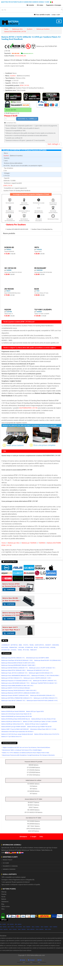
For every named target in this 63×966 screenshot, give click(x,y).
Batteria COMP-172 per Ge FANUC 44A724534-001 (15, 729)
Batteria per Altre (17, 29)
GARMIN (9, 270)
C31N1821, (14, 650)
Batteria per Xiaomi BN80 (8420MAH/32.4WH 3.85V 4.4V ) (17, 685)
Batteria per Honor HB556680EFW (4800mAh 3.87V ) (15, 675)
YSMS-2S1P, (33, 650)
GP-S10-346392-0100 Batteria (33, 812)
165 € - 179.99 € (13, 929)
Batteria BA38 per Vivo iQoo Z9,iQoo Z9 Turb (43, 719)
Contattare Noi (11, 123)
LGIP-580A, (21, 647)
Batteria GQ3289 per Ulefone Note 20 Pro (12, 724)
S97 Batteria (33, 793)
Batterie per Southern (43, 29)
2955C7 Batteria (33, 807)
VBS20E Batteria (33, 765)
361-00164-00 (10, 268)
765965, (20, 650)
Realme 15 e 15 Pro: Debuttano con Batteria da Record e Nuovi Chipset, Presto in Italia (25, 752)
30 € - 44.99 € (18, 924)
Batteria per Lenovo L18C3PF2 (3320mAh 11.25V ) (37, 678)
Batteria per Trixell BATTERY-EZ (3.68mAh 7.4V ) (44, 683)
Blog (2, 904)
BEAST (8, 291)
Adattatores (4, 901)
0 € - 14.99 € (3, 924)
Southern (29, 29)
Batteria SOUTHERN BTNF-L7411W (15, 31)
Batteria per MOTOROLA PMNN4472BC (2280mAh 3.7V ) (16, 698)
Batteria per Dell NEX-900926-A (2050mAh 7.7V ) (14, 668)
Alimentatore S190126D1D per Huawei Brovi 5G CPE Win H (17, 731)
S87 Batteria (33, 788)
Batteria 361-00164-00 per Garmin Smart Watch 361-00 (16, 714)
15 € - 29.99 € (10, 924)
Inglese (27, 962)
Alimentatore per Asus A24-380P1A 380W (37, 658)
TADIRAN (39, 311)
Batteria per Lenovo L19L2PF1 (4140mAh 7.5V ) (42, 668)
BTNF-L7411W (24, 85)
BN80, (20, 645)
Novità (3, 896)
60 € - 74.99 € (11, 926)
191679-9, (25, 645)
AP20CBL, (53, 647)
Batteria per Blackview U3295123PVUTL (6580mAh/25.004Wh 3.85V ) (20, 693)
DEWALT (9, 249)
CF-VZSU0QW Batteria (33, 772)
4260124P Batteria (33, 831)
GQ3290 (7, 309)
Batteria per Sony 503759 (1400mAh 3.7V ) (13, 658)
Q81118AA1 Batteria (33, 826)
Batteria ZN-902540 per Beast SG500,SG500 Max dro (15, 719)
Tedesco (35, 962)
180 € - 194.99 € (22, 929)
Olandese (43, 962)
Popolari (3, 894)
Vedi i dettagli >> (53, 144)
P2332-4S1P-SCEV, (44, 647)
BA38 (36, 289)
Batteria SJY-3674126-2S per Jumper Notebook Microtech (17, 734)
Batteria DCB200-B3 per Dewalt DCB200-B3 (13, 711)
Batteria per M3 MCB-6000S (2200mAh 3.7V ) (42, 695)
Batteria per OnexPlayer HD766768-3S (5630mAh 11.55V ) (17, 660)
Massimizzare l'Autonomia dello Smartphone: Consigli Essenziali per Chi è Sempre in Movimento (28, 755)
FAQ (40, 960)
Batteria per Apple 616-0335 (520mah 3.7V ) (41, 673)
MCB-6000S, (55, 645)
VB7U (36, 247)
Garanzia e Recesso (9, 869)
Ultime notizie (5, 906)
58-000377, (48, 645)
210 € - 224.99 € (39, 929)
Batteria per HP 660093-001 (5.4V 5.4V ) (38, 670)
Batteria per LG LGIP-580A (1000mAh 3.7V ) (45, 698)
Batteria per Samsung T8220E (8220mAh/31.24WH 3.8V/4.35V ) (18, 690)
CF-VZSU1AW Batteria (33, 775)
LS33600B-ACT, (5, 645)
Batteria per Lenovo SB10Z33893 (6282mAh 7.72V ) (15, 683)
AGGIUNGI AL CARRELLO (27, 119)
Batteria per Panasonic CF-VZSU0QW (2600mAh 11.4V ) (16, 680)
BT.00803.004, (29, 647)
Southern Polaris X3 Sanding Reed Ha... (42, 229)
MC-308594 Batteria (33, 810)
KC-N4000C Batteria (33, 784)
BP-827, (36, 647)
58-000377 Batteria (33, 802)
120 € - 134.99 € (44, 926)
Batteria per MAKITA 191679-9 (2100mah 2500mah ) (15, 688)
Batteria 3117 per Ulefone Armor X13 (11, 736)
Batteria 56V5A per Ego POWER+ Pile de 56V (39, 726)
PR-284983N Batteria (33, 824)
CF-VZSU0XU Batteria (33, 770)
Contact (31, 960)
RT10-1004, (26, 650)
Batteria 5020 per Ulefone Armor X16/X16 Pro (46, 734)
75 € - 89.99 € (19, 926)
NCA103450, (4, 647)
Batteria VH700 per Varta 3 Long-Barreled (36, 724)
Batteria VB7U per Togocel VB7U (35, 711)
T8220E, (31, 645)
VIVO (37, 291)
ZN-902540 (9, 289)
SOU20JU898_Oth (20, 56)
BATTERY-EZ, (14, 645)
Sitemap (3, 892)
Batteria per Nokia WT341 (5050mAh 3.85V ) (13, 670)
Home (6, 29)
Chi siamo (40, 5)
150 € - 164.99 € (4, 929)
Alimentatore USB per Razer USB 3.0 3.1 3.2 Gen (43, 729)
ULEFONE (9, 311)
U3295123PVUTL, (39, 645)
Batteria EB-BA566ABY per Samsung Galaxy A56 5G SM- (16, 716)
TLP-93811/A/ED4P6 (43, 309)
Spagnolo (19, 962)
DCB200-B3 (9, 247)
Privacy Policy (7, 859)
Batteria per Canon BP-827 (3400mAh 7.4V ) (13, 700)
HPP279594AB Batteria (33, 828)
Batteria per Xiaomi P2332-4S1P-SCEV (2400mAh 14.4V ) (42, 700)
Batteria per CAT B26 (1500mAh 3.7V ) (11, 678)
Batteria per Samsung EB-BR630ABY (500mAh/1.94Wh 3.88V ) (18, 665)
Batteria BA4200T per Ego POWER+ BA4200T (13, 726)
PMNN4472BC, (13, 647)
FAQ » (3, 909)
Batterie (3, 899)
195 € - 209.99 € (31, 929)
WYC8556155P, (5, 650)
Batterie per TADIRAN (29, 543)
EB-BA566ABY (40, 268)
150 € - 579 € (48, 929)
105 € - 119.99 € (35, 926)
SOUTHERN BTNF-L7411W (28, 408)
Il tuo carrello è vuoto (43, 15)
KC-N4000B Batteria (33, 791)
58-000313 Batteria (33, 805)
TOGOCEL (39, 249)
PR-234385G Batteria (33, 821)
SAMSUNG (39, 270)
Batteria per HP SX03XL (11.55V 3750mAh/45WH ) (45, 675)
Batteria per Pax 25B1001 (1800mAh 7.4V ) (44, 680)
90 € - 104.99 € (26, 926)
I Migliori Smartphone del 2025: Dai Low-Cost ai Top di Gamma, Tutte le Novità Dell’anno (26, 747)
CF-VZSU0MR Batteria (33, 767)
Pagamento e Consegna (53, 5)
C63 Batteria (33, 786)
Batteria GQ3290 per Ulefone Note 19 (11, 721)
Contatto (30, 5)
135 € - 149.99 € (53, 926)
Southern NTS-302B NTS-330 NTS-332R (17, 229)
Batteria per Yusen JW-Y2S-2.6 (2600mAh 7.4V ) (14, 673)
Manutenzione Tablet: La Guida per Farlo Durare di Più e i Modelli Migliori (22, 750)
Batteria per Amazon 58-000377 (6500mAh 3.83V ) (15, 695)
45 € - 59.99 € (3, 926)
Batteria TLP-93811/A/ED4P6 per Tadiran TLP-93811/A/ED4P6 (40, 721)
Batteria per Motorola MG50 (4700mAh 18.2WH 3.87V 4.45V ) (18, 663)
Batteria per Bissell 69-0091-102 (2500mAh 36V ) (47, 660)
